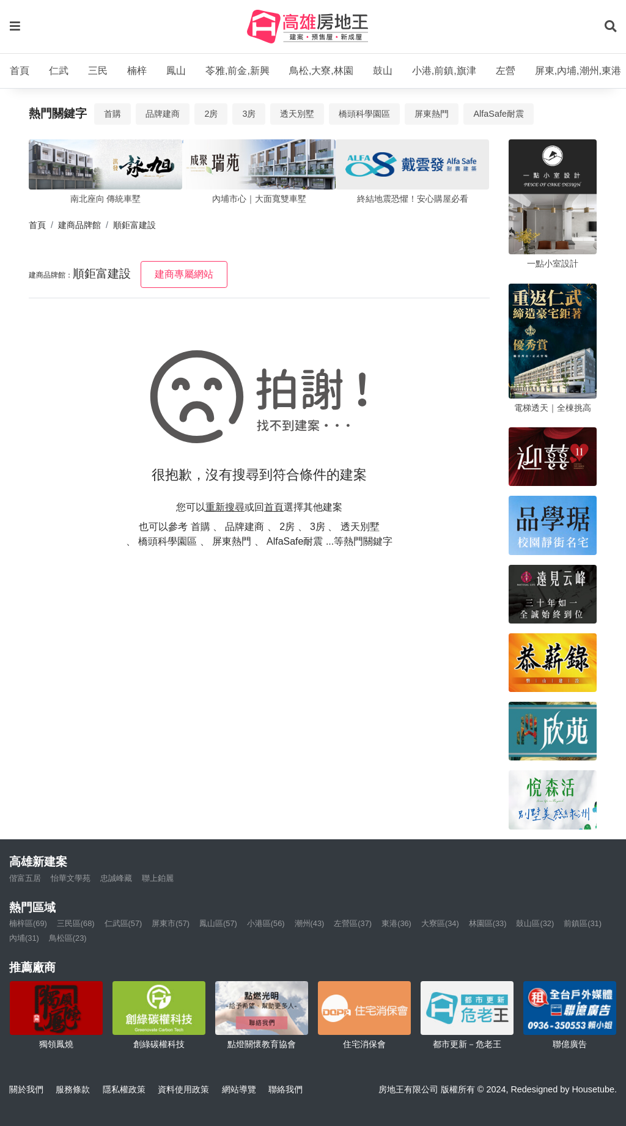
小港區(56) (266, 923)
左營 (505, 70)
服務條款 (73, 1089)
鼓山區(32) (535, 923)
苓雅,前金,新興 (237, 70)
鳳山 (176, 70)
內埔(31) (24, 938)
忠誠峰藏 (116, 878)
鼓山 (382, 70)
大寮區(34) (440, 923)
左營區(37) (353, 923)
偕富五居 (25, 878)
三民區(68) (76, 923)
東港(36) (396, 923)
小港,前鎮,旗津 (444, 70)
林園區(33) (488, 923)
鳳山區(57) (218, 923)
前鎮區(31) (583, 923)
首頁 (19, 70)
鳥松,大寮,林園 (321, 70)
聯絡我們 (285, 1089)
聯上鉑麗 (158, 878)
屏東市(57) (171, 923)
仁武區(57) (123, 923)
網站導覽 (239, 1089)
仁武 (58, 70)
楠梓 (137, 70)
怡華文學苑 (70, 878)
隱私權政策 (124, 1089)
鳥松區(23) (68, 938)
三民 (98, 70)
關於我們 (26, 1089)
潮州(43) (310, 923)
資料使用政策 (183, 1089)
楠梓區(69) (28, 923)
